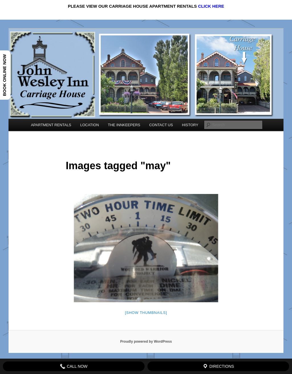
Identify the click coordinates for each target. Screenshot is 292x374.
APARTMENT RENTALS (51, 125)
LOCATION (89, 125)
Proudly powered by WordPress (146, 342)
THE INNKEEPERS (124, 125)
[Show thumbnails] (146, 312)
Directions (218, 366)
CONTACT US (161, 125)
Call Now (74, 366)
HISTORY (190, 125)
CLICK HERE (211, 6)
